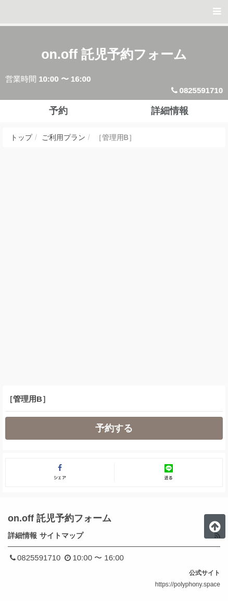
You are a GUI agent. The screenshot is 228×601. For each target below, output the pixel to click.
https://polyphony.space (187, 584)
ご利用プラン (63, 137)
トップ (21, 137)
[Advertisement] (114, 266)
